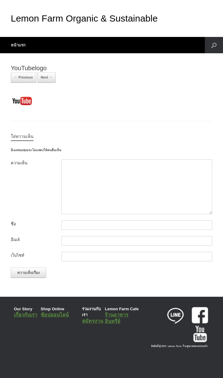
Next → (46, 77)
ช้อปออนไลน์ (55, 314)
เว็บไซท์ (17, 255)
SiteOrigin (107, 366)
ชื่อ (13, 224)
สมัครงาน (92, 321)
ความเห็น (19, 163)
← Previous (23, 77)
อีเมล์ (15, 239)
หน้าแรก (18, 45)
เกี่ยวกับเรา (25, 314)
